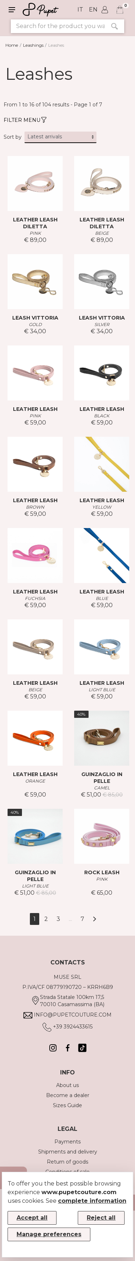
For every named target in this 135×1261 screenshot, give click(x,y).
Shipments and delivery (67, 1151)
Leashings (33, 45)
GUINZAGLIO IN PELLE (101, 777)
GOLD (35, 324)
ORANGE (35, 781)
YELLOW (101, 507)
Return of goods (67, 1162)
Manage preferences (49, 1234)
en (93, 9)
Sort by (13, 137)
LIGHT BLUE (102, 689)
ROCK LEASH (102, 872)
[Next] (94, 919)
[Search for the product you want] (58, 26)
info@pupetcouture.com (73, 1015)
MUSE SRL (67, 977)
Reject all (101, 1217)
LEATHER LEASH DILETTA (35, 223)
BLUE (102, 598)
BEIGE (102, 233)
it (80, 9)
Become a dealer (67, 1095)
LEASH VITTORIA (35, 318)
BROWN (35, 507)
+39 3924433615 (73, 1026)
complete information (92, 1200)
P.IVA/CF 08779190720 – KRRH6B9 (67, 987)
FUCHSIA (35, 598)
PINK (35, 233)
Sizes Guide (67, 1105)
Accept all (32, 1217)
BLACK (101, 415)
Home (11, 45)
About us (67, 1085)
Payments (67, 1141)
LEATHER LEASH (35, 409)
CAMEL (102, 787)
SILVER (101, 324)
